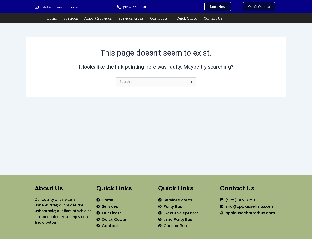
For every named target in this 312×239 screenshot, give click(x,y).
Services (70, 18)
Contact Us (213, 18)
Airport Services (98, 18)
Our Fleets (159, 18)
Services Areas (130, 18)
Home (52, 18)
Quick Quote (186, 18)
